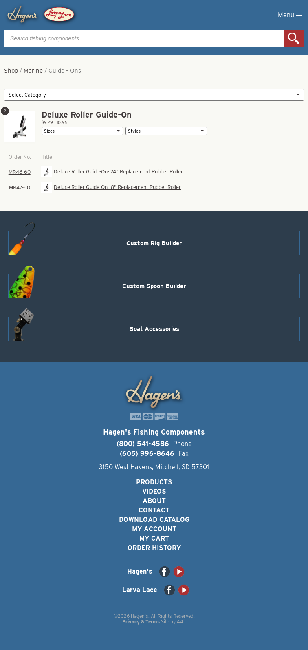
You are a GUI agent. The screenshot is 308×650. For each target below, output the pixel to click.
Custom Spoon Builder (154, 286)
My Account (154, 529)
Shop (11, 70)
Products (154, 482)
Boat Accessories (154, 329)
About (154, 501)
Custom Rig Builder (154, 243)
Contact (154, 510)
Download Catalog (154, 520)
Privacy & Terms (141, 622)
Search (294, 38)
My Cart (154, 538)
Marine (33, 70)
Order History (154, 548)
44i (181, 622)
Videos (154, 491)
